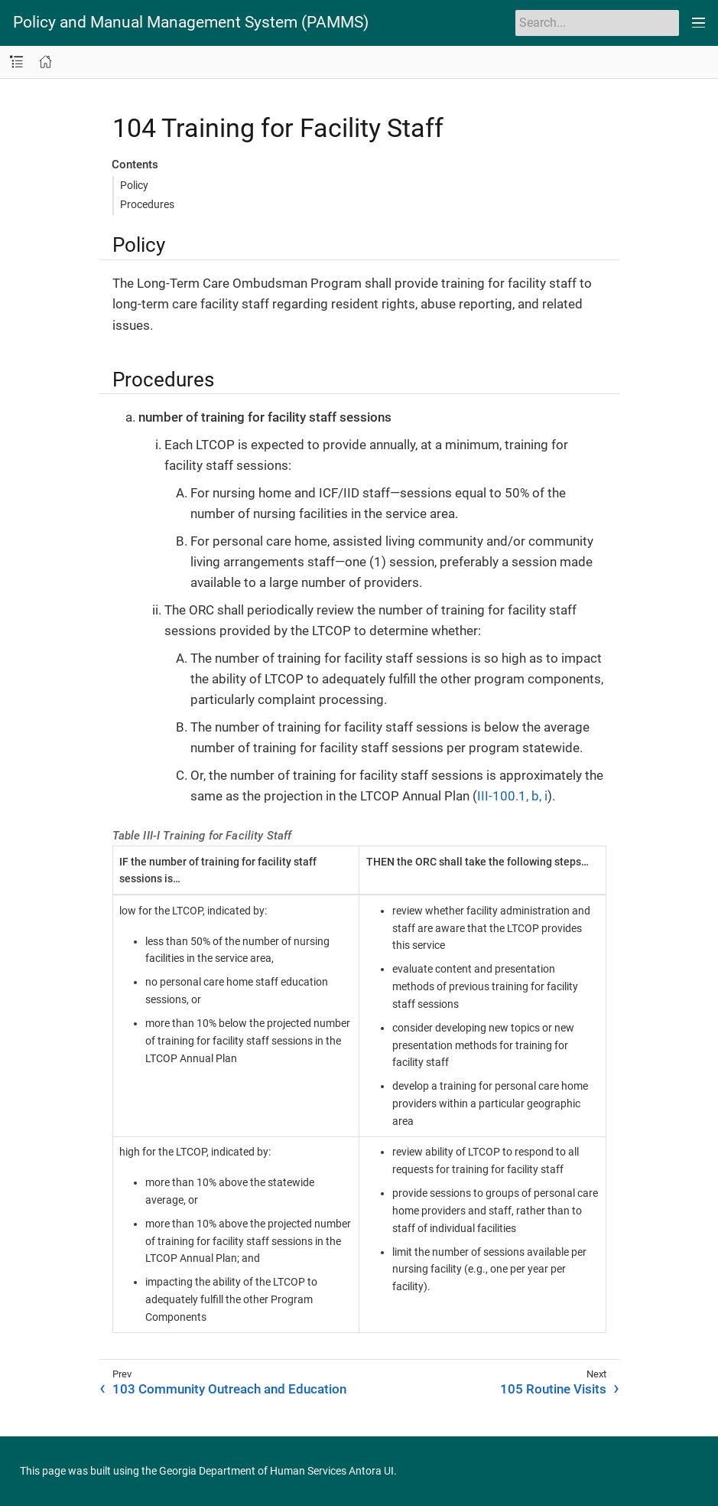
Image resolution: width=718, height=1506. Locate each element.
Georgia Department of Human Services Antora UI (276, 1471)
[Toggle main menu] (698, 23)
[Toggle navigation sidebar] (16, 62)
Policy (134, 185)
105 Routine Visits (553, 1389)
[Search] (597, 23)
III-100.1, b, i (512, 796)
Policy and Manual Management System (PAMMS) (191, 23)
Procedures (147, 204)
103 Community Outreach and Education (229, 1389)
